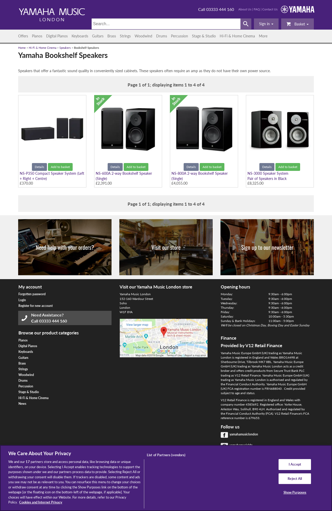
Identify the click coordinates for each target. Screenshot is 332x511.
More (263, 36)
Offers (23, 36)
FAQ (257, 9)
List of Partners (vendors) (166, 455)
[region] (166, 478)
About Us (244, 9)
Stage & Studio (204, 36)
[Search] (166, 23)
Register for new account (35, 306)
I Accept (295, 464)
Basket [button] (297, 23)
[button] (266, 23)
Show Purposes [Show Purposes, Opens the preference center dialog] (295, 492)
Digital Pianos (57, 36)
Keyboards (80, 36)
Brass (111, 36)
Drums (161, 36)
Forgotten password (32, 294)
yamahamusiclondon (244, 434)
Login (22, 300)
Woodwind (143, 36)
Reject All (295, 478)
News (22, 404)
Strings (125, 36)
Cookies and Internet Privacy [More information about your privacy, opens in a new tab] (40, 502)
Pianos (37, 36)
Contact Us (270, 9)
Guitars (97, 36)
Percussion (179, 36)
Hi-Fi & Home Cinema (237, 36)
